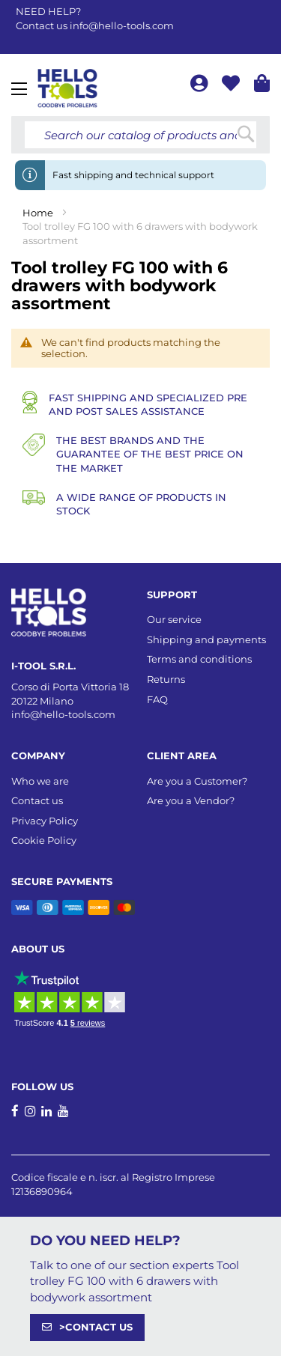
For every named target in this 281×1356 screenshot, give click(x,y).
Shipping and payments (206, 639)
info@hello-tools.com (122, 25)
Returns (166, 679)
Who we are (40, 781)
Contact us (37, 800)
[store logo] (67, 88)
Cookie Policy (43, 840)
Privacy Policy (44, 821)
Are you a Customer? (197, 781)
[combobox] (140, 134)
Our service (174, 619)
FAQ (157, 699)
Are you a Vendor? (191, 800)
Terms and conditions (199, 659)
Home (38, 213)
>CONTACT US (96, 1327)
